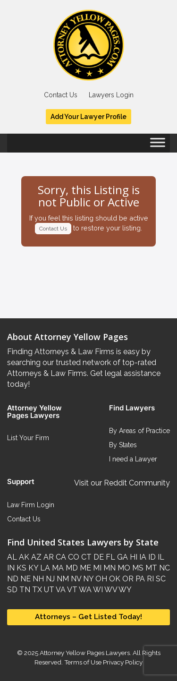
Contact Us (60, 95)
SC (160, 578)
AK (23, 557)
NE (24, 578)
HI (132, 557)
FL (109, 557)
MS (136, 567)
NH (37, 578)
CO (72, 557)
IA (141, 557)
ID (151, 557)
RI (149, 578)
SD (12, 589)
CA (60, 557)
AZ (35, 557)
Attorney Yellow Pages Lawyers (85, 652)
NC (163, 567)
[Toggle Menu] (157, 145)
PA (139, 578)
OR (127, 578)
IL (160, 557)
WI (97, 589)
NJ (49, 578)
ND (12, 578)
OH (100, 578)
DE (98, 557)
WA (84, 589)
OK (113, 578)
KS (20, 567)
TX (36, 589)
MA (57, 567)
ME (84, 567)
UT (48, 589)
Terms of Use (82, 662)
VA (60, 589)
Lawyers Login (111, 95)
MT (150, 567)
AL (12, 557)
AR (48, 557)
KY (32, 567)
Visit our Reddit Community (122, 482)
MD (71, 567)
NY (87, 578)
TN (23, 589)
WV (110, 589)
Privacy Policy (122, 662)
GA (121, 557)
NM (62, 578)
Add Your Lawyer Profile (88, 116)
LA (44, 567)
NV (75, 578)
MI (96, 567)
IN (11, 567)
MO (123, 567)
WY (124, 589)
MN (108, 567)
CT (85, 557)
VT (71, 589)
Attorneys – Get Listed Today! (88, 617)
